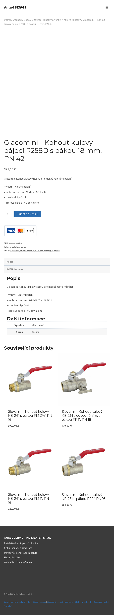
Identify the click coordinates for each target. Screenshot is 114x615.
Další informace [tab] (15, 269)
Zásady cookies (39, 602)
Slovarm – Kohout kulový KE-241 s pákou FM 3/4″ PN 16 (30, 416)
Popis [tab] (10, 261)
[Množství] (9, 214)
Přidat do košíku (27, 214)
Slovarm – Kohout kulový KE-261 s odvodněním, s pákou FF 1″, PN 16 (82, 416)
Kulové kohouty (21, 247)
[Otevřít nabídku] (107, 7)
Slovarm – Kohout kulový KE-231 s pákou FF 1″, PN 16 (83, 497)
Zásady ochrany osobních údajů (18, 602)
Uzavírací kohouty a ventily (47, 251)
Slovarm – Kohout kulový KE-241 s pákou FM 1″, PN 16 (28, 499)
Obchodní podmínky (83, 602)
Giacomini (14, 251)
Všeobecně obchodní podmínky (60, 602)
